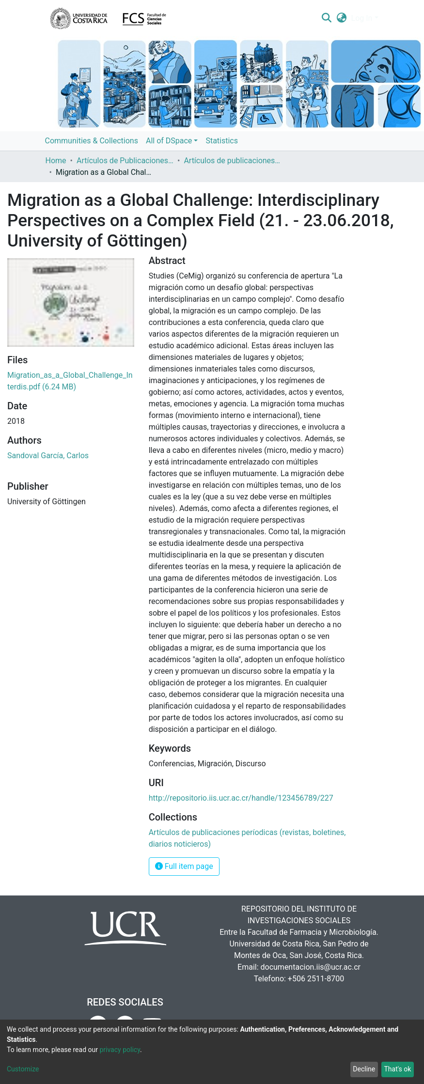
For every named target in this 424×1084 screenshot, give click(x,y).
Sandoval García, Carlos (48, 455)
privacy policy (119, 1049)
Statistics (221, 140)
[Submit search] (327, 18)
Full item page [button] (184, 866)
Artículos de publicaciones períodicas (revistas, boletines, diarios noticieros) (232, 160)
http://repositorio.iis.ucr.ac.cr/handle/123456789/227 (241, 798)
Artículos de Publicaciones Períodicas (125, 160)
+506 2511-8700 (316, 978)
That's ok (397, 1069)
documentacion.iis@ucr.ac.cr (311, 967)
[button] (341, 18)
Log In (362, 18)
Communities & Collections (91, 140)
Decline (364, 1069)
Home (56, 160)
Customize (23, 1069)
